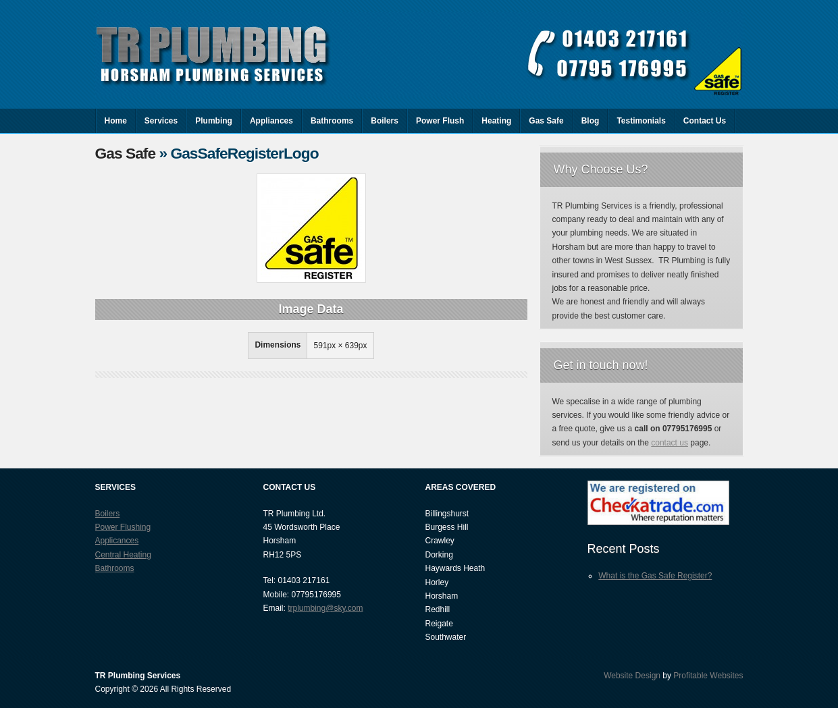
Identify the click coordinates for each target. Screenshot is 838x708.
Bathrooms (332, 121)
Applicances (117, 540)
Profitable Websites (708, 675)
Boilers (384, 121)
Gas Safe (546, 121)
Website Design (632, 675)
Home (116, 121)
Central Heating (123, 555)
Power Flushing (123, 527)
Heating (496, 121)
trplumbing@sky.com (325, 608)
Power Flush (440, 121)
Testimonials (641, 121)
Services (161, 121)
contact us (669, 442)
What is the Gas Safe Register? (655, 575)
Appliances (271, 121)
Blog (590, 121)
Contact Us (704, 121)
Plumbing (213, 121)
